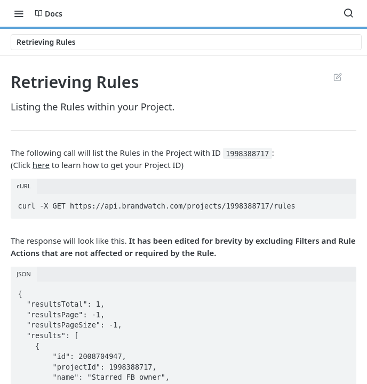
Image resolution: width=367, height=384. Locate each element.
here (41, 164)
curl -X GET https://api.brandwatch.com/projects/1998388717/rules (157, 206)
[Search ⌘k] (348, 13)
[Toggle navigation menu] (19, 13)
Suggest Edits (337, 77)
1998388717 (247, 153)
